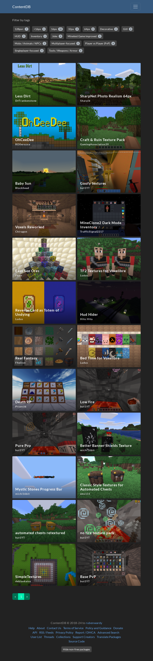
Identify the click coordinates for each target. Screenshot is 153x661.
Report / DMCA (85, 632)
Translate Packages (109, 637)
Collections (63, 637)
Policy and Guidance (98, 628)
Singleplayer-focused (29, 50)
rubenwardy (94, 623)
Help (32, 628)
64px (89, 29)
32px (73, 29)
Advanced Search (108, 632)
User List (36, 637)
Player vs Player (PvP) (100, 43)
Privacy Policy (64, 632)
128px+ (21, 29)
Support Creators (84, 637)
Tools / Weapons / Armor (66, 50)
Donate (118, 628)
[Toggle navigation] (135, 6)
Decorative (109, 29)
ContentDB (21, 6)
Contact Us (54, 628)
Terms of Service (73, 628)
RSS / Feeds (46, 632)
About (41, 628)
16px (57, 29)
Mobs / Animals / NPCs (30, 43)
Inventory (39, 36)
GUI (128, 29)
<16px (40, 29)
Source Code (77, 641)
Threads (49, 637)
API (34, 632)
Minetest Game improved (85, 36)
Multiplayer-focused (66, 43)
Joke (57, 36)
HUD (20, 36)
